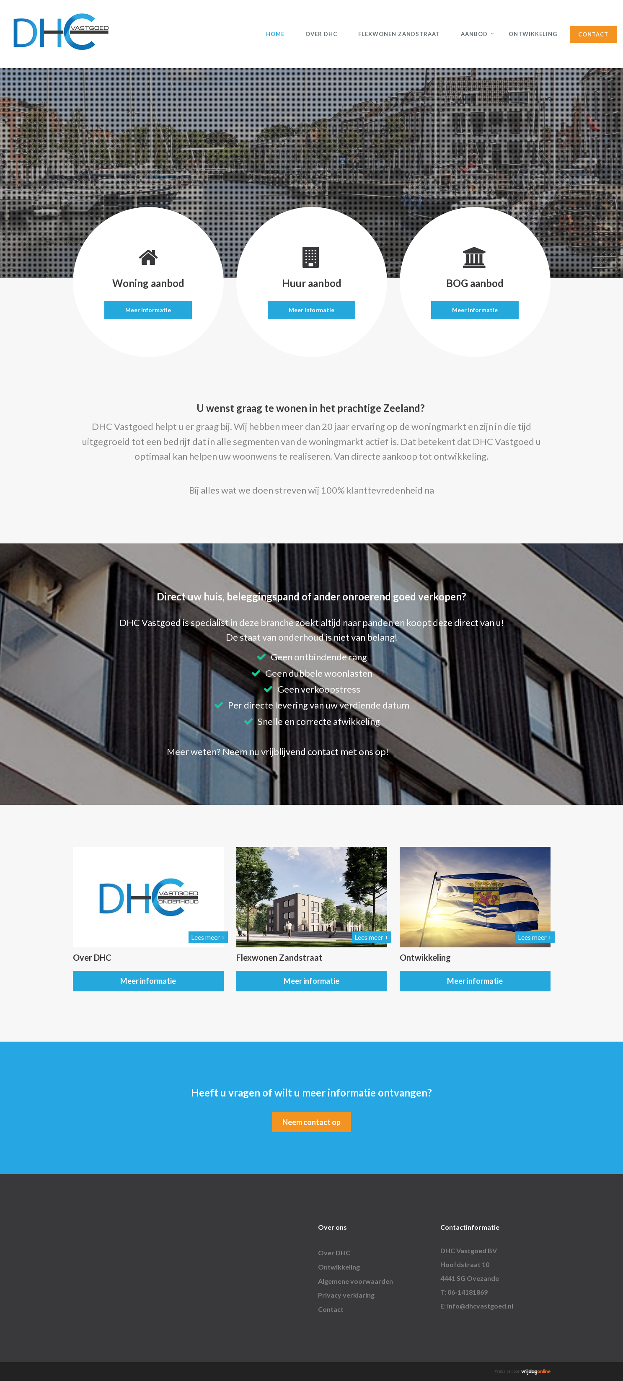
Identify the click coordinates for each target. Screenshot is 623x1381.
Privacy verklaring (346, 1295)
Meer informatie (148, 309)
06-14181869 (467, 1292)
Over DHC (321, 34)
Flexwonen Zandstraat (399, 34)
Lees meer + (208, 937)
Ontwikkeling (533, 34)
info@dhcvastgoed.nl (480, 1306)
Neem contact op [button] (311, 1122)
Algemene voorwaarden (355, 1281)
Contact (593, 34)
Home (275, 34)
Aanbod (474, 34)
